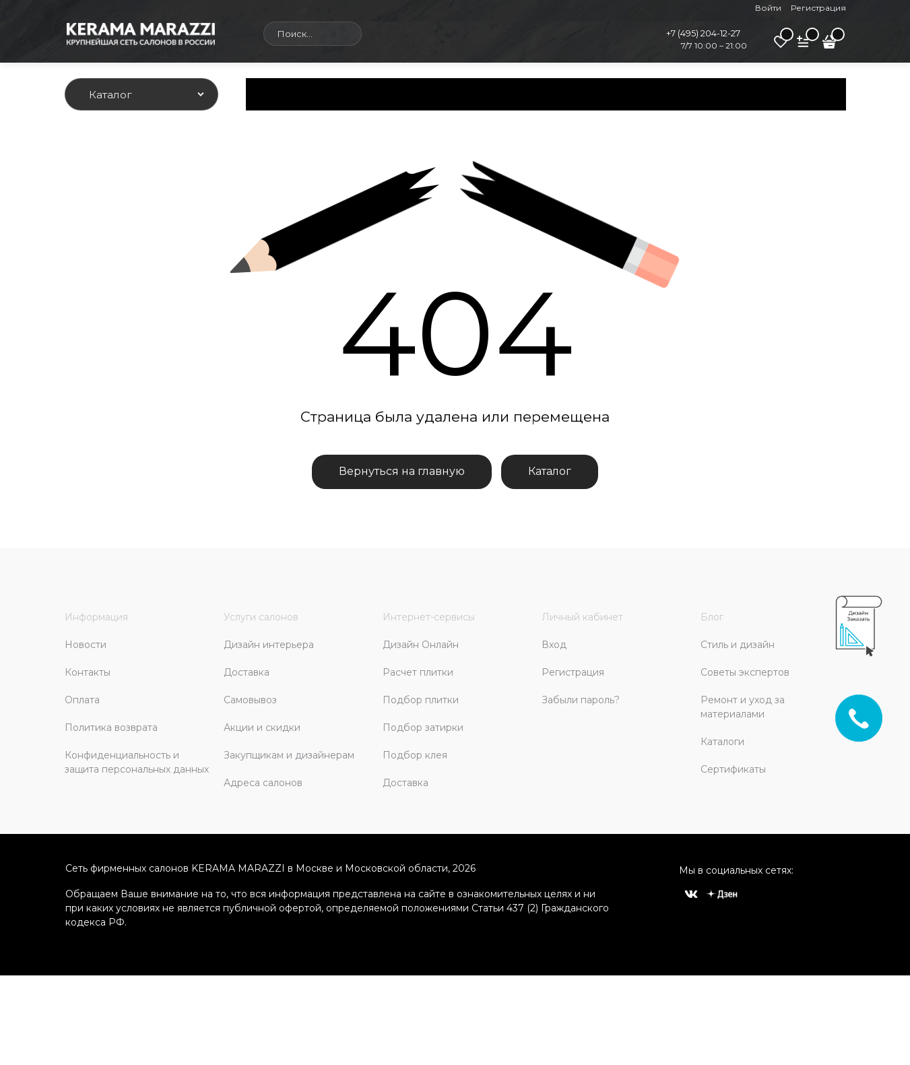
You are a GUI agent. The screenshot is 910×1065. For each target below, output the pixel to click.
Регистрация (818, 8)
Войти (768, 8)
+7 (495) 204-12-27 (703, 33)
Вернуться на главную (402, 471)
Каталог (549, 471)
